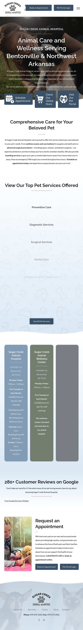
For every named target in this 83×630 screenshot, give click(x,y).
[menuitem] (19, 610)
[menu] (78, 8)
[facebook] (25, 6)
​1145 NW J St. (16, 367)
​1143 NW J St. (42, 370)
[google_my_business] (25, 10)
